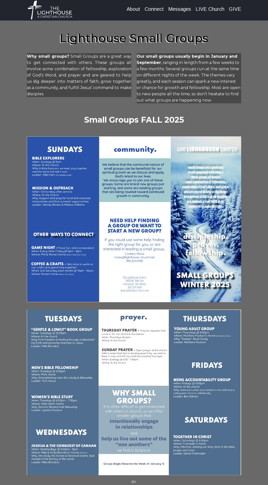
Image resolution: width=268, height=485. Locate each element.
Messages (179, 9)
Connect (154, 9)
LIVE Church (210, 9)
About (133, 9)
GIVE (235, 9)
